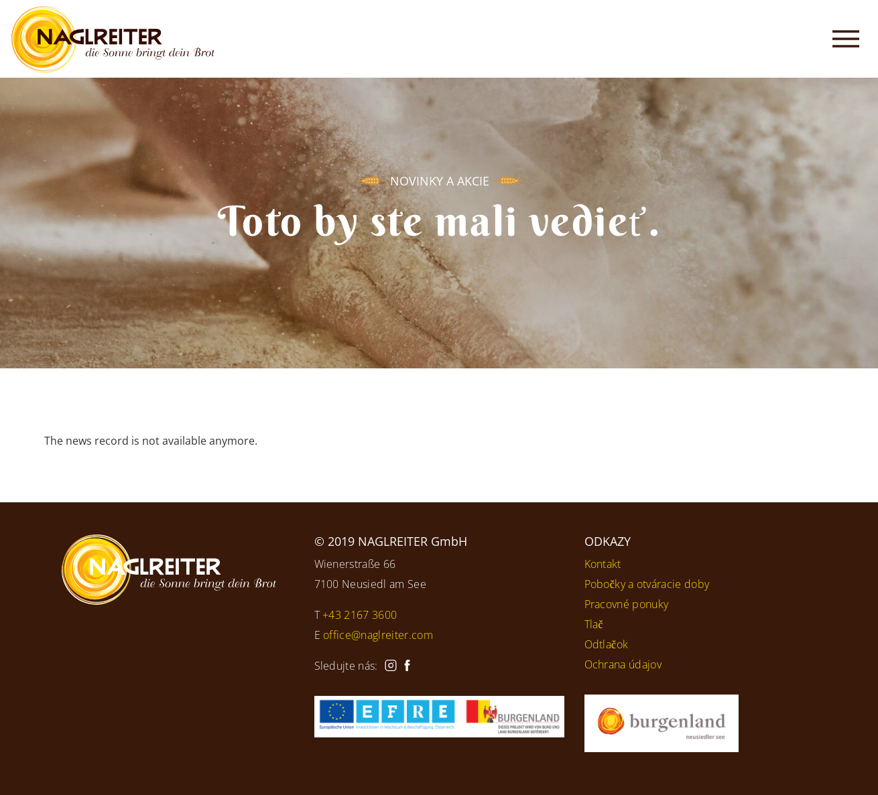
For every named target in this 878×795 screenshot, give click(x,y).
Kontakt (602, 564)
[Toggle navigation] (845, 39)
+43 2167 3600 (359, 614)
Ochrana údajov (623, 664)
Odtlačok (606, 644)
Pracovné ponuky (626, 604)
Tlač (593, 624)
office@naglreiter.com (378, 635)
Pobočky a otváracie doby (647, 584)
